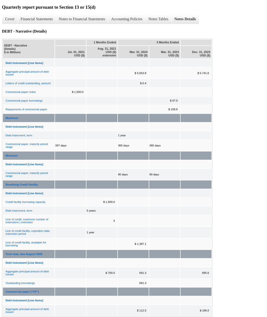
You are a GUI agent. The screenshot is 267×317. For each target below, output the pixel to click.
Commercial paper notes (21, 91)
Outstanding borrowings (20, 283)
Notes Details (185, 19)
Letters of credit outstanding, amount (28, 83)
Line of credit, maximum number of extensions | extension (27, 221)
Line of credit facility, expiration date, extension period (28, 232)
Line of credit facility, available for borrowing (26, 244)
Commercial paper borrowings (24, 100)
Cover (9, 19)
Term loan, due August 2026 (24, 254)
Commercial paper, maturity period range (27, 145)
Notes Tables (158, 19)
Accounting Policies (126, 19)
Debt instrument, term (19, 135)
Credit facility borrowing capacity (25, 201)
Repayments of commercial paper (26, 109)
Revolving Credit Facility (22, 184)
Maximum (12, 118)
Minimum (12, 155)
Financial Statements (37, 19)
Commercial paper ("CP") (22, 291)
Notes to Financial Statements (82, 19)
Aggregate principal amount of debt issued (27, 73)
